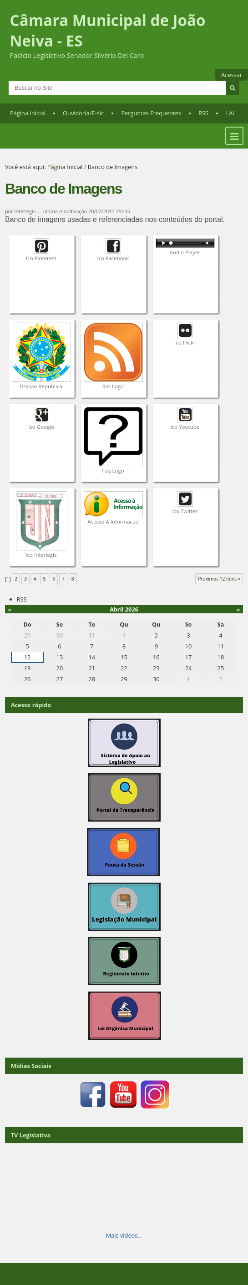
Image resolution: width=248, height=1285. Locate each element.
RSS (203, 113)
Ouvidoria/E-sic (83, 113)
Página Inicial (28, 113)
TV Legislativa (31, 1135)
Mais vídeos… (124, 1235)
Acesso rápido (31, 705)
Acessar (231, 75)
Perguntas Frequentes (151, 113)
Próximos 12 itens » (219, 579)
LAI (230, 113)
